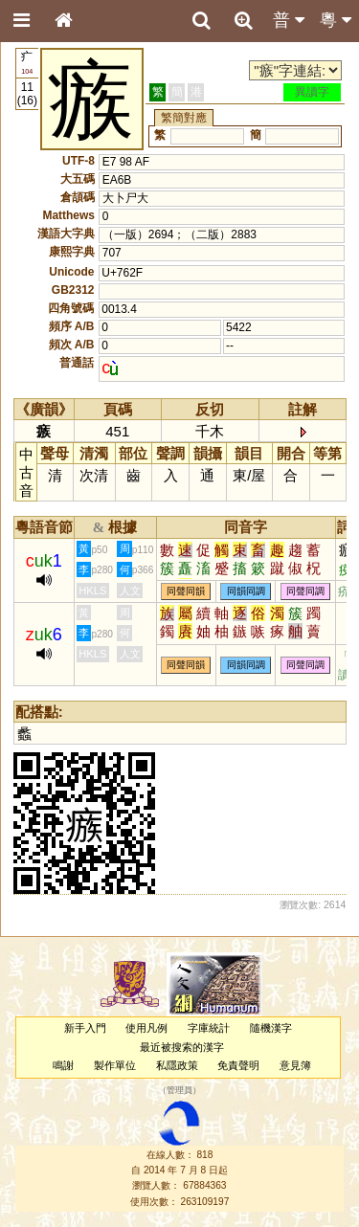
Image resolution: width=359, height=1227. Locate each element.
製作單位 (115, 1065)
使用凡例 (146, 1028)
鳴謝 (63, 1065)
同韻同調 (246, 592)
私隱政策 (177, 1065)
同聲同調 (305, 592)
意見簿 (295, 1065)
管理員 (179, 1091)
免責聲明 (238, 1065)
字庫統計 (209, 1028)
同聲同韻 (186, 592)
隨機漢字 (271, 1028)
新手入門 (85, 1028)
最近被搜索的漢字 (182, 1047)
